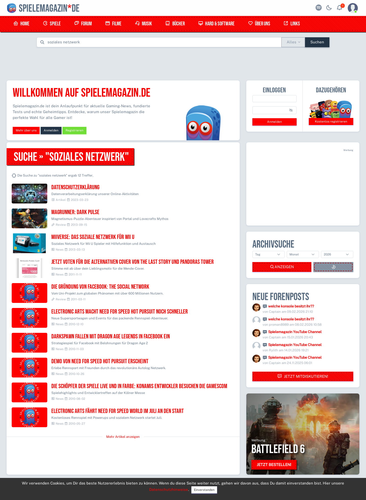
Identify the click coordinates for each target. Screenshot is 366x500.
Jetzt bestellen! (274, 464)
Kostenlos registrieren (331, 121)
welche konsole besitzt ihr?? (291, 306)
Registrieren (74, 130)
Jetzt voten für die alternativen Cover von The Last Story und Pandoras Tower (132, 262)
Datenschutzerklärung (75, 187)
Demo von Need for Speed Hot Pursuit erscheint (99, 361)
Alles (291, 42)
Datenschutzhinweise (168, 489)
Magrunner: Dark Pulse (75, 212)
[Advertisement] (183, 62)
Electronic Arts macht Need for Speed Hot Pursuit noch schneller (119, 311)
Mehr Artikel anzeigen (123, 437)
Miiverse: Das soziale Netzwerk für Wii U (92, 237)
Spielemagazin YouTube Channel (295, 332)
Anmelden (51, 130)
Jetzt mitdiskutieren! (302, 376)
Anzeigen (282, 267)
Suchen (317, 42)
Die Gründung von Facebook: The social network (100, 286)
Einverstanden (204, 490)
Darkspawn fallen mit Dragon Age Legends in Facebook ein (110, 336)
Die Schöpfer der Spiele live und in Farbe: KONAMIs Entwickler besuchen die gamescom (139, 386)
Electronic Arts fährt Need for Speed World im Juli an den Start (117, 411)
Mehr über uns (26, 130)
